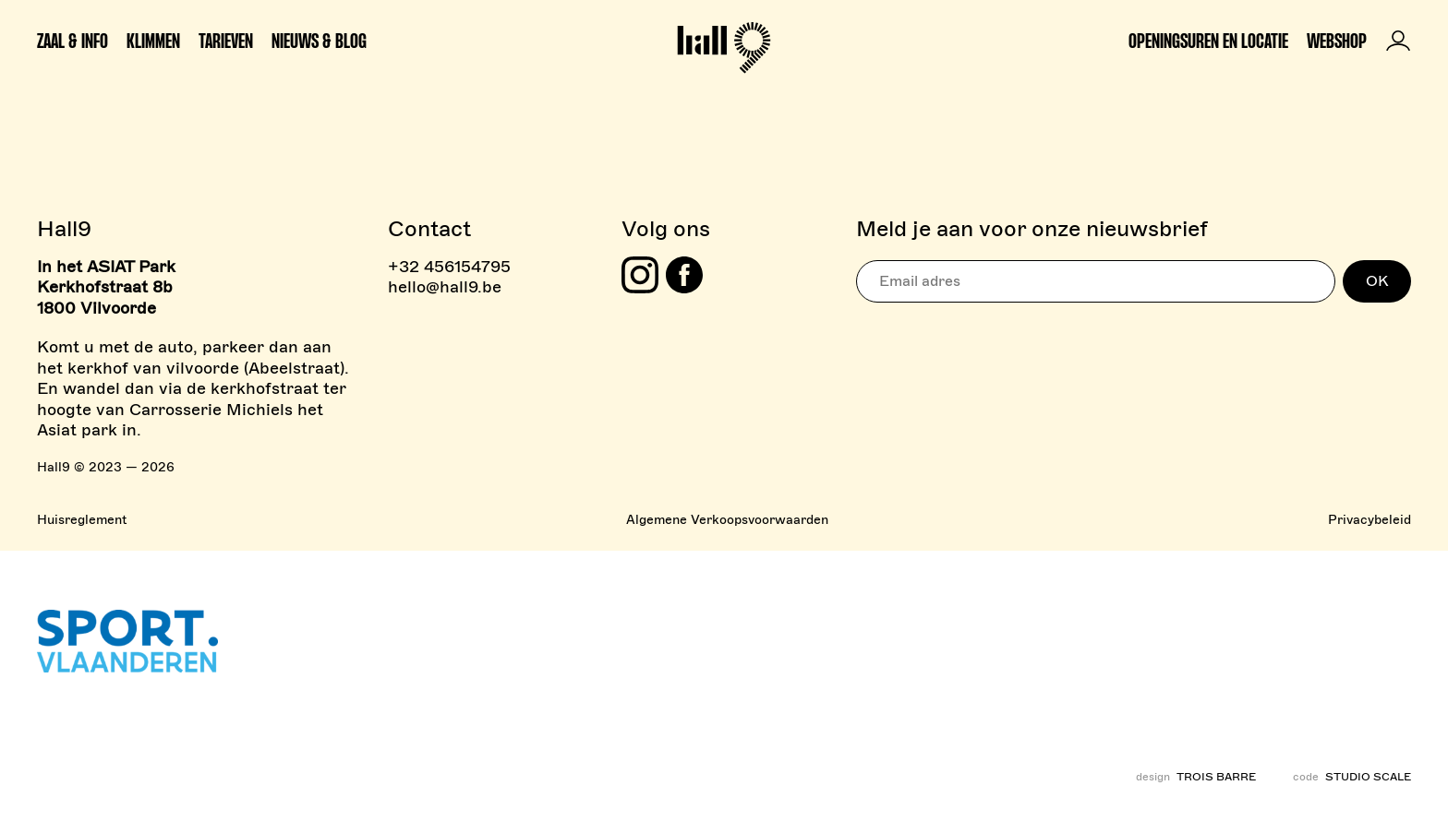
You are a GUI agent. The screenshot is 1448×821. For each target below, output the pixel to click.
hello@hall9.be (444, 287)
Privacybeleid (1369, 520)
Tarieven (226, 40)
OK (1377, 281)
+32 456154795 (449, 266)
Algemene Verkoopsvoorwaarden (727, 520)
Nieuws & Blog (319, 40)
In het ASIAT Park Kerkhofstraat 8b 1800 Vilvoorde (106, 287)
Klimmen (153, 40)
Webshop (1337, 40)
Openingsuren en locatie (1208, 40)
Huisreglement (82, 520)
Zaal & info (72, 40)
